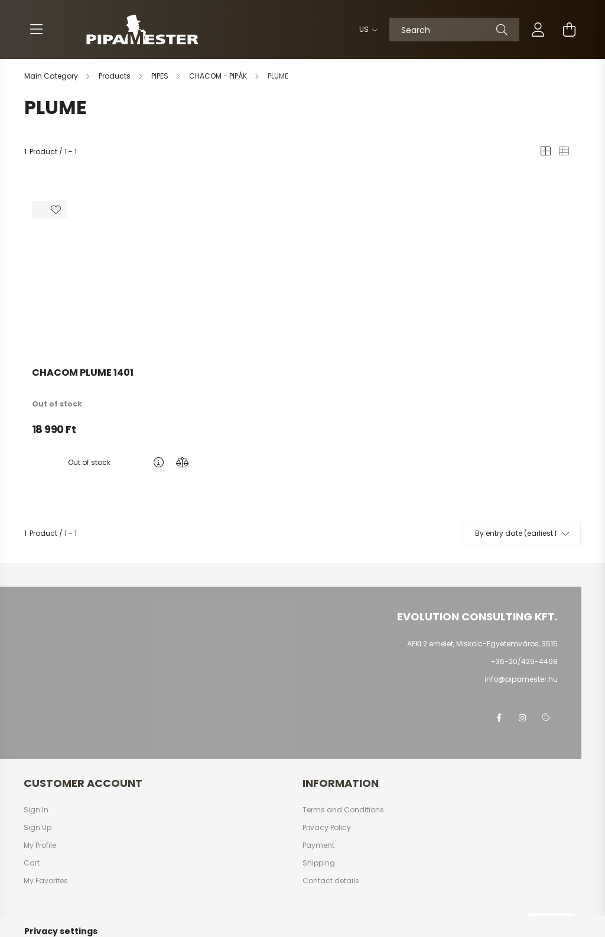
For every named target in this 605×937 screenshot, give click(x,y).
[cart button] (569, 29)
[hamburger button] (36, 29)
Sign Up (37, 828)
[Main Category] (52, 76)
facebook (498, 718)
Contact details (330, 881)
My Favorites (46, 881)
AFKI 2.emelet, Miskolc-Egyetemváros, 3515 (482, 644)
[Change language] (365, 29)
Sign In (36, 810)
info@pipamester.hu (521, 679)
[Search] (454, 29)
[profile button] (538, 29)
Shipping (318, 863)
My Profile (40, 845)
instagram (522, 718)
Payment (318, 845)
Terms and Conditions (343, 810)
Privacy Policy (326, 828)
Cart (32, 863)
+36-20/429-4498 (524, 661)
